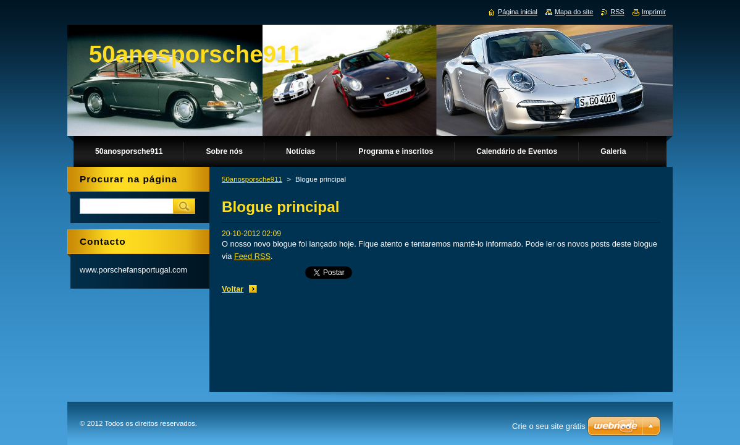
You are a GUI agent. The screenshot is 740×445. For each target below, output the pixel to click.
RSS (617, 11)
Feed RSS (252, 256)
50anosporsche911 (252, 179)
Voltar (232, 289)
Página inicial (517, 11)
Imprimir (654, 11)
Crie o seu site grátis (549, 426)
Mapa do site (574, 11)
